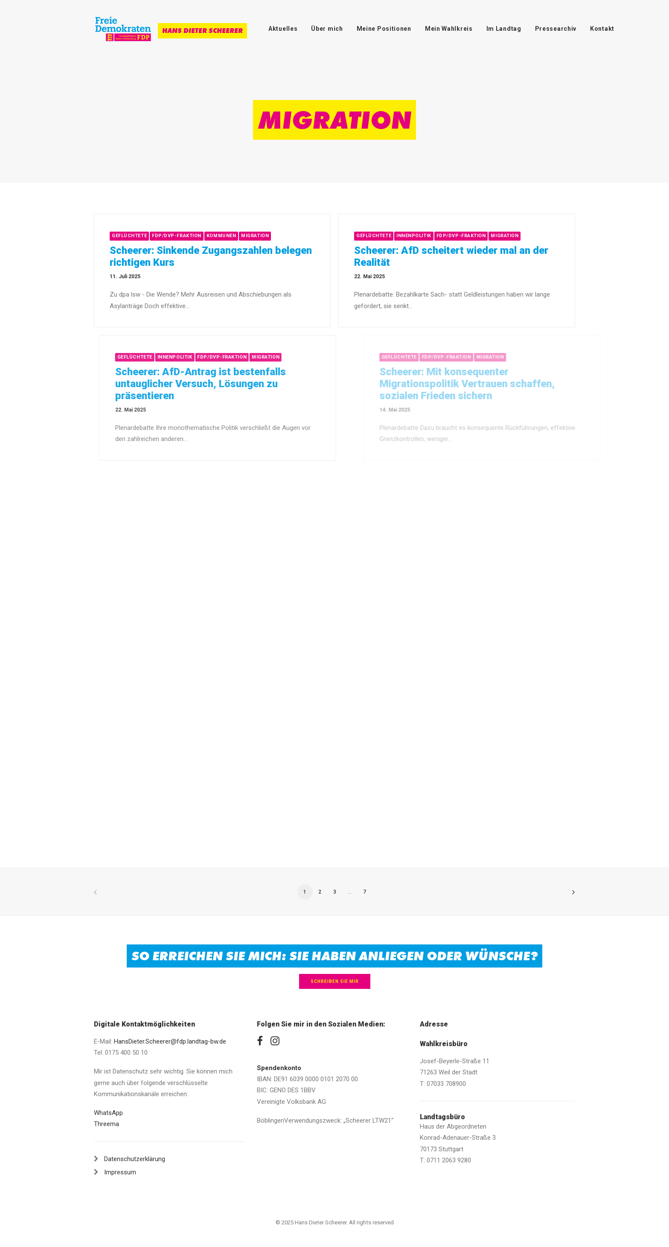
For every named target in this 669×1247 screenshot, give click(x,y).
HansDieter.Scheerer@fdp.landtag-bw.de (170, 1041)
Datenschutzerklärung (134, 1159)
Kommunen (221, 235)
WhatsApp (108, 1113)
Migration (255, 235)
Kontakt (602, 28)
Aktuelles (282, 28)
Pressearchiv (555, 28)
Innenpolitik (414, 235)
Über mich (327, 28)
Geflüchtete (129, 235)
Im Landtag (503, 28)
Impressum (120, 1172)
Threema (106, 1124)
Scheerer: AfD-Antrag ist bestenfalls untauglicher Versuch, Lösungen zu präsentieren (228, 384)
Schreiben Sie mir (335, 981)
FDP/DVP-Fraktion (176, 235)
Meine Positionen (384, 28)
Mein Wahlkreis (449, 28)
